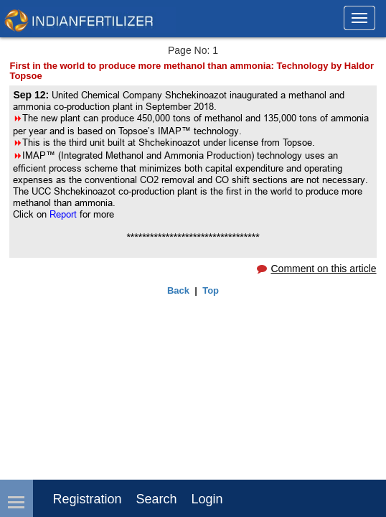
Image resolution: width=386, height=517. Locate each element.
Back (178, 290)
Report (63, 214)
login (207, 499)
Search (156, 499)
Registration (86, 499)
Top (210, 290)
